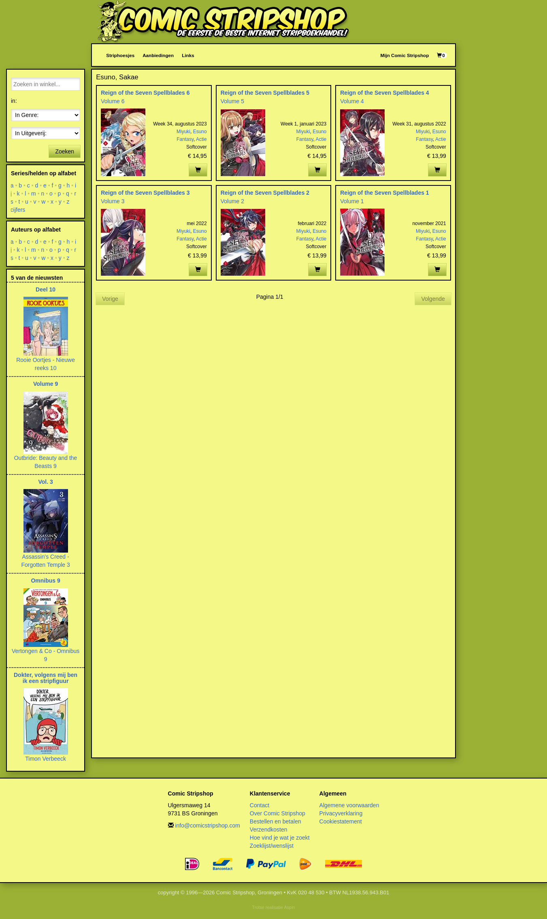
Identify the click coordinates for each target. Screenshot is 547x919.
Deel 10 (45, 289)
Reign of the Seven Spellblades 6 (145, 92)
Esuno (200, 131)
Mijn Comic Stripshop (405, 55)
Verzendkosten (268, 829)
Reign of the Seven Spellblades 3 (145, 192)
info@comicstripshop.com (207, 825)
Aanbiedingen (158, 55)
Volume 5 (232, 101)
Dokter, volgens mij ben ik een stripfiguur (45, 678)
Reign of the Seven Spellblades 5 (265, 92)
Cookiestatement (340, 821)
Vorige (110, 299)
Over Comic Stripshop (277, 813)
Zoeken (64, 151)
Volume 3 (112, 201)
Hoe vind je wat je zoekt (280, 837)
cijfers (18, 209)
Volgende (433, 299)
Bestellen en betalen (275, 821)
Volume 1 (352, 201)
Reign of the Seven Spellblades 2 (265, 192)
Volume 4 (352, 101)
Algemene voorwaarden (349, 805)
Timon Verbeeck (45, 758)
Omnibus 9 (45, 580)
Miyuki (183, 131)
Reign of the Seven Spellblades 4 (384, 92)
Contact (259, 805)
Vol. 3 (45, 482)
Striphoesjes (120, 55)
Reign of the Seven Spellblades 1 (384, 192)
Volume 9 (45, 384)
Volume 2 (232, 201)
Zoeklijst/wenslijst (272, 845)
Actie (201, 139)
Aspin (289, 907)
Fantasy (185, 139)
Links (188, 55)
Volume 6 (112, 101)
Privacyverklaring (341, 813)
